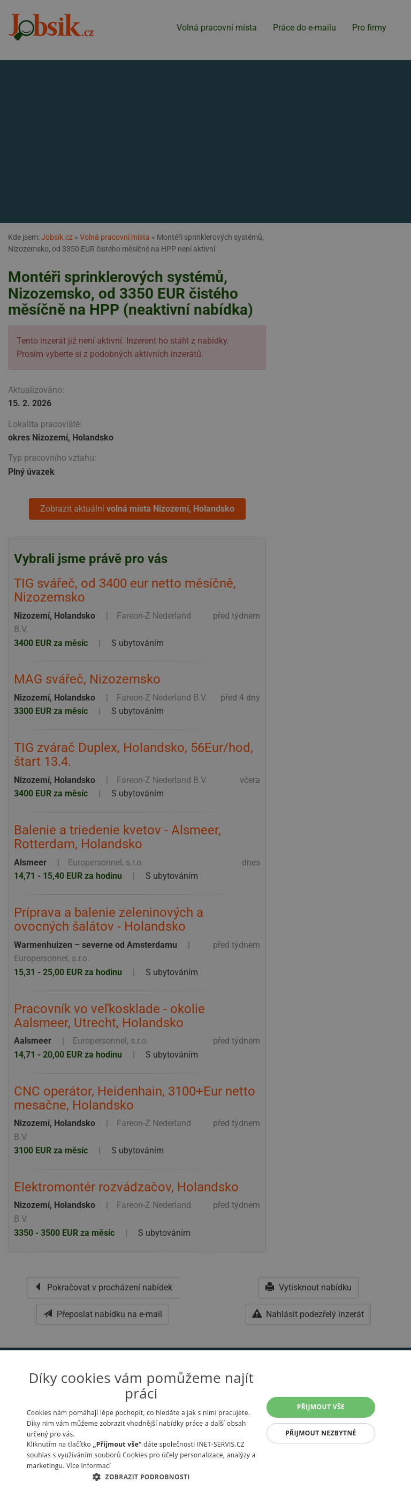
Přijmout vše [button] (321, 1406)
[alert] (205, 745)
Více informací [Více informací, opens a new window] (88, 1465)
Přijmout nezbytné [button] (320, 1433)
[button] (141, 1476)
